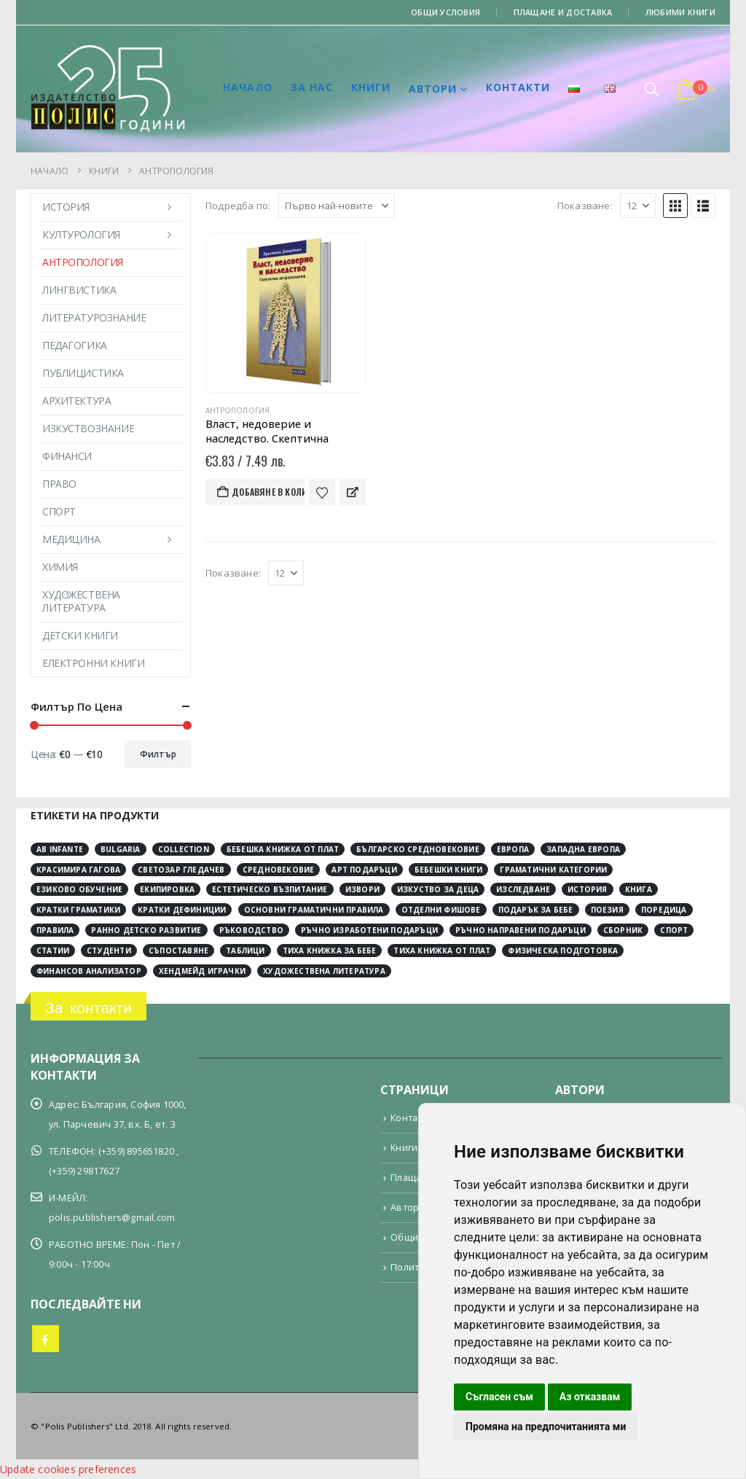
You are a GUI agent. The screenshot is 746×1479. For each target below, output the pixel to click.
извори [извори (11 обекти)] (362, 889)
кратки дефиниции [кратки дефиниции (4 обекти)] (182, 910)
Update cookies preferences (68, 1469)
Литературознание (94, 317)
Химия (60, 567)
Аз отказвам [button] (590, 1396)
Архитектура (76, 400)
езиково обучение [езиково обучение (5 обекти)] (79, 889)
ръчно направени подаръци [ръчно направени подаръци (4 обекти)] (520, 930)
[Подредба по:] (336, 205)
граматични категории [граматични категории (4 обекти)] (553, 870)
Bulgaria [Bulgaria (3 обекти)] (121, 849)
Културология (81, 234)
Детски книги (80, 635)
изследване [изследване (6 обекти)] (523, 889)
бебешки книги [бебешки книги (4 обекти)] (449, 870)
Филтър (158, 754)
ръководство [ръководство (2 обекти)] (251, 930)
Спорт (59, 511)
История (66, 207)
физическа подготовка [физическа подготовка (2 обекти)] (563, 950)
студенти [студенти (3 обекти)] (109, 950)
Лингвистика (79, 290)
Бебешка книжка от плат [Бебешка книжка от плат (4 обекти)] (283, 849)
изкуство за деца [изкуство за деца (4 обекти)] (438, 889)
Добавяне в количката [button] (268, 491)
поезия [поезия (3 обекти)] (607, 910)
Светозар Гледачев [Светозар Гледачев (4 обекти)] (181, 870)
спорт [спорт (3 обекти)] (674, 930)
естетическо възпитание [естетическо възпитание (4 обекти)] (269, 889)
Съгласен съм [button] (499, 1396)
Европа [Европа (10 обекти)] (513, 849)
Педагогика (74, 345)
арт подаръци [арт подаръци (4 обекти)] (363, 870)
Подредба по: (237, 205)
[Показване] (638, 205)
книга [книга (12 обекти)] (638, 889)
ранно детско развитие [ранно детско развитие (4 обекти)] (146, 930)
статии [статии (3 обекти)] (52, 950)
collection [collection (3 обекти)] (183, 849)
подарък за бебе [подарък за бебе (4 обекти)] (535, 910)
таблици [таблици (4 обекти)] (245, 950)
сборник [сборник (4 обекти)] (623, 930)
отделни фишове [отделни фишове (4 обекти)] (441, 910)
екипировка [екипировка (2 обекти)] (167, 889)
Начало (247, 87)
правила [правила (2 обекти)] (55, 930)
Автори (433, 88)
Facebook (45, 1338)
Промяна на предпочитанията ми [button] (546, 1426)
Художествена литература (81, 601)
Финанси (67, 456)
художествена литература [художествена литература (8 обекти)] (324, 971)
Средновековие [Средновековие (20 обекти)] (279, 870)
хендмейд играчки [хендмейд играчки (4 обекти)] (202, 971)
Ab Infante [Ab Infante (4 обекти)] (59, 849)
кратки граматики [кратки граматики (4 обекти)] (78, 910)
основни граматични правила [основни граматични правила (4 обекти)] (314, 910)
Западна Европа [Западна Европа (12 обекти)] (583, 849)
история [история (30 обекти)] (587, 889)
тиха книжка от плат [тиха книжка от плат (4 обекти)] (441, 950)
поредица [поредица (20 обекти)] (664, 910)
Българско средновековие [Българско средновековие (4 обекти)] (417, 849)
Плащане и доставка (563, 12)
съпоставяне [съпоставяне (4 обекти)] (178, 950)
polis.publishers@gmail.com (112, 1217)
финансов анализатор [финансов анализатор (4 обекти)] (88, 971)
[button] (652, 89)
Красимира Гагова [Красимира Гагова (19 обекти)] (78, 870)
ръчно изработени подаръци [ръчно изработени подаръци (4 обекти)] (369, 930)
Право (59, 484)
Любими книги (680, 12)
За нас (312, 87)
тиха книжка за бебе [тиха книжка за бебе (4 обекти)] (330, 950)
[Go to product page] (285, 312)
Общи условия (445, 12)
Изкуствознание (88, 428)
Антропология (237, 410)
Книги (370, 87)
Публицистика (83, 373)
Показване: (585, 205)
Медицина (71, 539)
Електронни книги (93, 663)
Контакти (518, 87)
